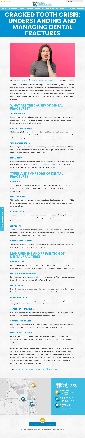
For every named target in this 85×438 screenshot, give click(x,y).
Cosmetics (50, 9)
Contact (80, 9)
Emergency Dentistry (39, 80)
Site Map (51, 433)
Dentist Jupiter (42, 373)
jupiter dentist (55, 373)
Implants (71, 9)
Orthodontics (61, 9)
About (3, 9)
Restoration (39, 9)
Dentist (18, 373)
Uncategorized (53, 80)
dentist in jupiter (28, 373)
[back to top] (63, 433)
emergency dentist (49, 168)
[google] (60, 396)
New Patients (12, 9)
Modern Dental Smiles (20, 80)
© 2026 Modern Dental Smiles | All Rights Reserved (34, 433)
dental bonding (34, 281)
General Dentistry (26, 9)
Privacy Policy (58, 433)
